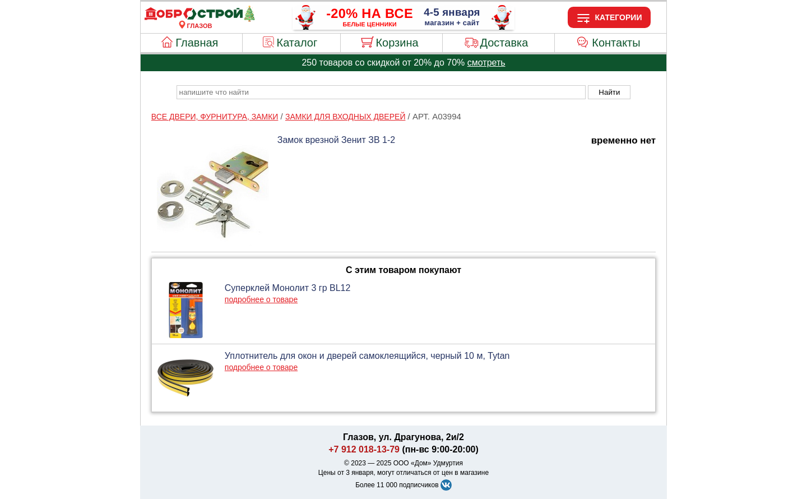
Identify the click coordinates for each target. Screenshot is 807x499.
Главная (196, 42)
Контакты (616, 42)
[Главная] (199, 19)
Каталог (297, 42)
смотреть (486, 62)
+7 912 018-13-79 (364, 449)
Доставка (504, 42)
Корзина (396, 42)
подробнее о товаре (261, 299)
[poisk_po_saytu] (381, 92)
